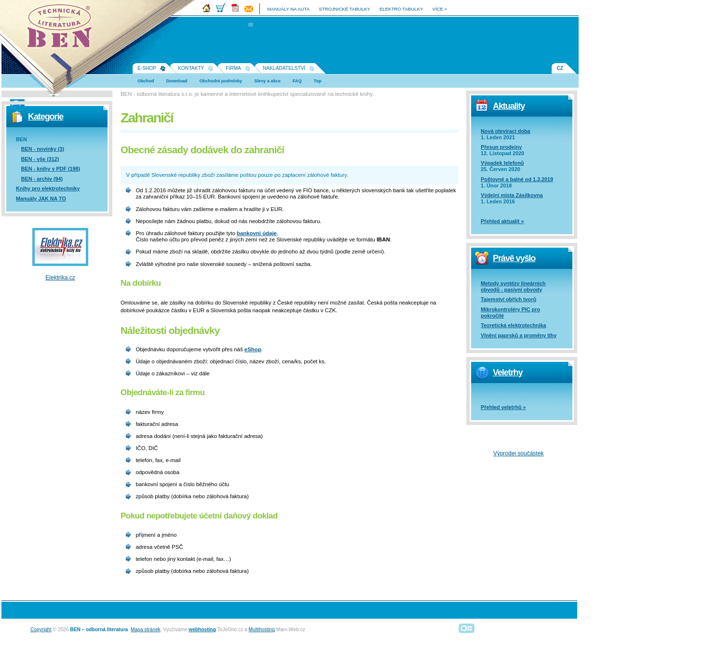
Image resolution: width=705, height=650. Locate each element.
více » (440, 9)
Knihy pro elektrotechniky (48, 188)
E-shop (146, 68)
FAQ (297, 81)
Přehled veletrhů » (503, 407)
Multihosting (262, 629)
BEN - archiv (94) (42, 179)
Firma (233, 68)
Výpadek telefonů (502, 163)
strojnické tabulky (344, 9)
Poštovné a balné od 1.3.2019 (517, 179)
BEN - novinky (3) (42, 149)
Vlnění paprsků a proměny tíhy (518, 335)
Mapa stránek (146, 629)
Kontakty (191, 68)
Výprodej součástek (518, 453)
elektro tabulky (401, 9)
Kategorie (45, 116)
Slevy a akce (267, 81)
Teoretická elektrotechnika (513, 325)
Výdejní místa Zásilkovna (511, 195)
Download (177, 81)
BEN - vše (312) (40, 159)
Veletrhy (507, 372)
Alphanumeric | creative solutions (467, 628)
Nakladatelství (284, 68)
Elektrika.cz (60, 277)
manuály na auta (288, 9)
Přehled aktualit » (502, 221)
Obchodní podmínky (220, 81)
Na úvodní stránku (62, 29)
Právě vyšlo (514, 258)
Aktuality (509, 106)
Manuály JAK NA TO (41, 198)
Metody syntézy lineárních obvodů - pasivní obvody (513, 286)
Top (318, 81)
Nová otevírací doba (505, 131)
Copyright (41, 629)
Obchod (145, 81)
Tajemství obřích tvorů (508, 299)
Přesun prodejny (501, 147)
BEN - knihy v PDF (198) (50, 169)
